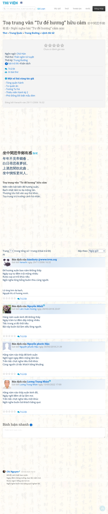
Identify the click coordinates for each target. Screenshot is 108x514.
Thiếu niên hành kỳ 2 (17, 131)
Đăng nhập (99, 8)
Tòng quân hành (15, 122)
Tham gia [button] (77, 8)
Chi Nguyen (13, 511)
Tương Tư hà (13, 128)
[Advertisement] (54, 33)
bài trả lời (11, 102)
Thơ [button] (67, 8)
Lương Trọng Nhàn (39, 421)
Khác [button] (88, 8)
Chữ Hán (21, 93)
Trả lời (11, 108)
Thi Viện (10, 3)
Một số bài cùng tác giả (19, 118)
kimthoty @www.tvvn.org (42, 299)
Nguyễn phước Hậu (38, 383)
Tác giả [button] (57, 8)
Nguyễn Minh (36, 345)
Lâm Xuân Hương (28, 348)
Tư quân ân (12, 125)
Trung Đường (21, 99)
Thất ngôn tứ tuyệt (24, 96)
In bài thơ (13, 111)
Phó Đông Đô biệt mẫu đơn (20, 135)
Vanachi (18, 141)
